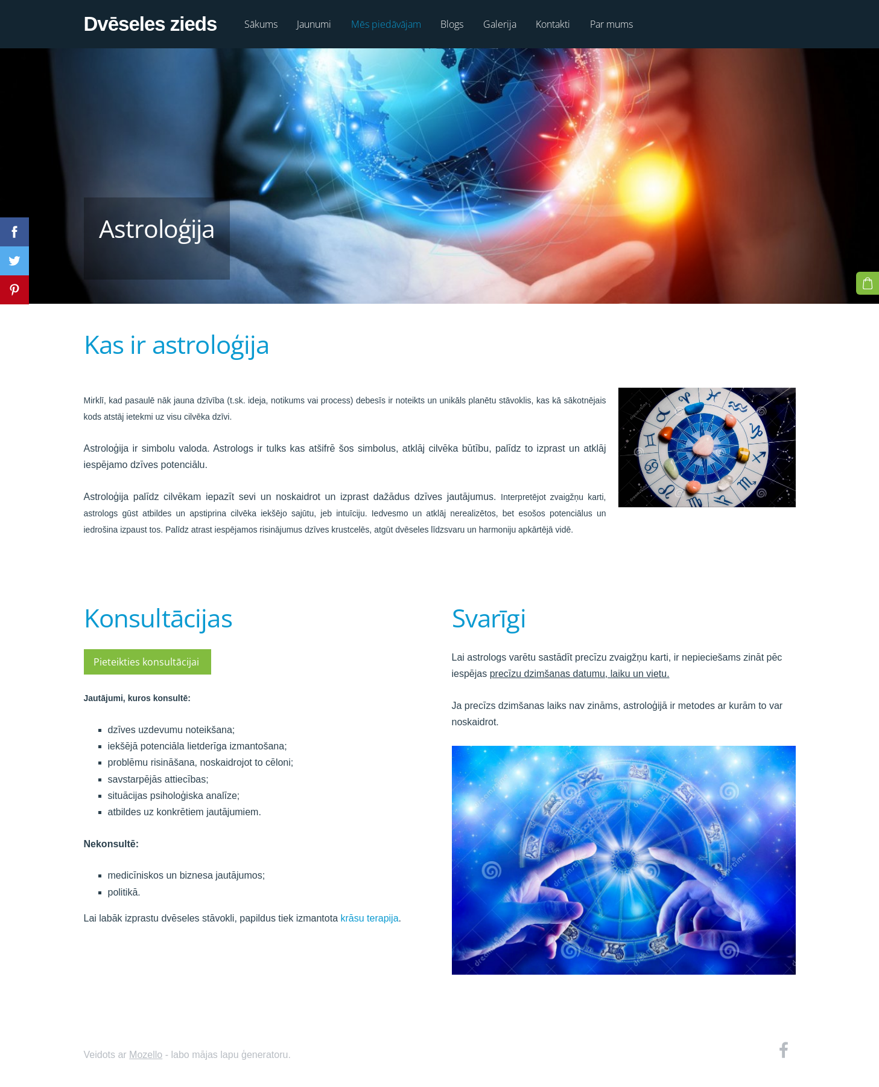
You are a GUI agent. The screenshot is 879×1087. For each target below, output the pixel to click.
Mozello (145, 1055)
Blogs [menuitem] (451, 24)
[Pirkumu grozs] (867, 283)
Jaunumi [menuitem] (314, 24)
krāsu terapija (370, 918)
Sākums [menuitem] (261, 24)
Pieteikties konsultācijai (148, 662)
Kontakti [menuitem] (553, 24)
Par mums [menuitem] (611, 24)
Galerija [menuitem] (499, 24)
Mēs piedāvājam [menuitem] (386, 24)
